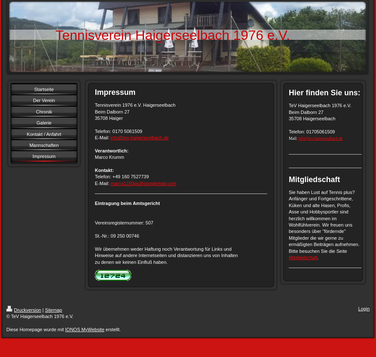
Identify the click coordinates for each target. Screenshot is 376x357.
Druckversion (23, 310)
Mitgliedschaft (303, 257)
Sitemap (53, 310)
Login (364, 308)
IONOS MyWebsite (85, 329)
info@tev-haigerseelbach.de (140, 137)
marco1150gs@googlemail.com (143, 183)
